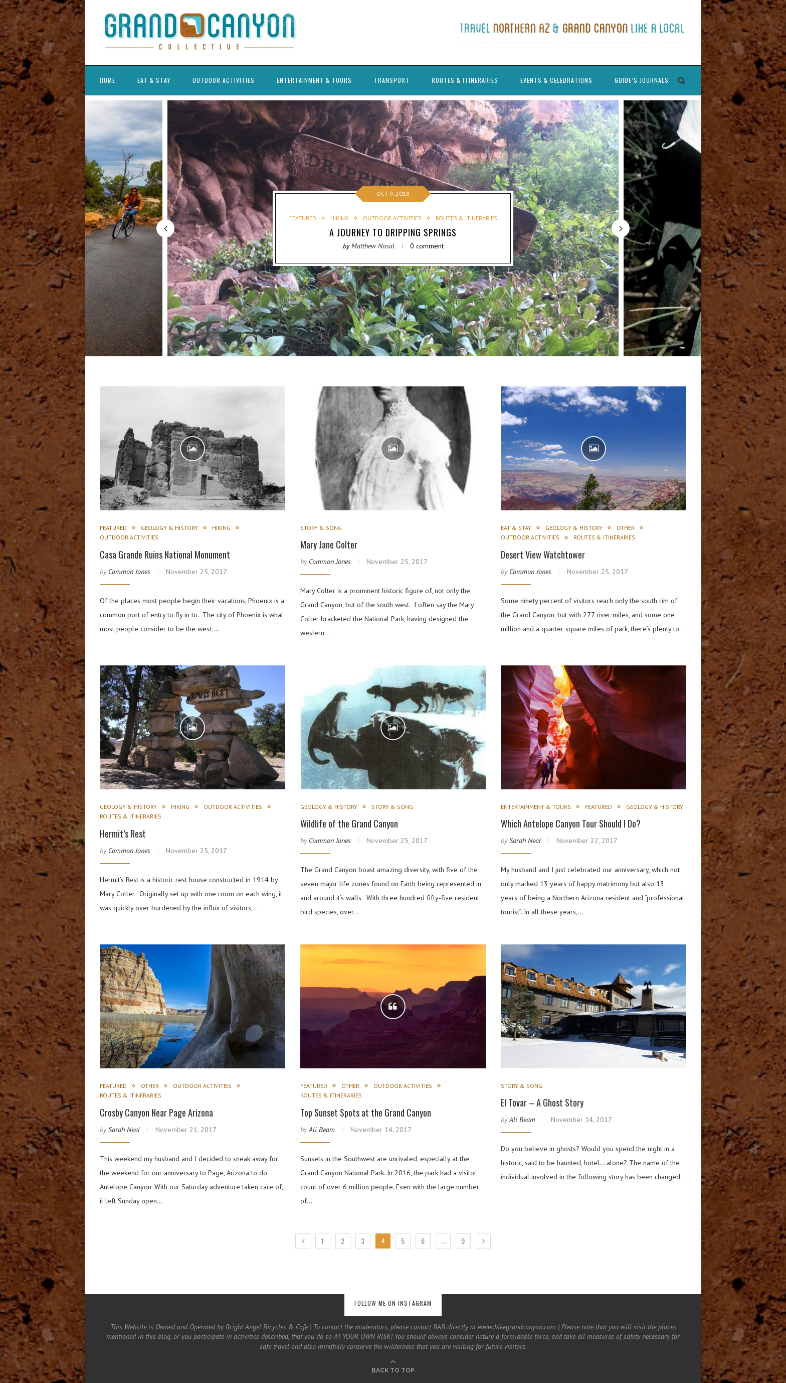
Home (107, 80)
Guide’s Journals (642, 80)
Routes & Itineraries (465, 80)
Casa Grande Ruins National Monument (165, 554)
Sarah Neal (525, 840)
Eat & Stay (153, 80)
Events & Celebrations (556, 80)
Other (626, 527)
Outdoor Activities (223, 80)
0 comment (427, 245)
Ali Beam (322, 1129)
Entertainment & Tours (314, 80)
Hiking (339, 218)
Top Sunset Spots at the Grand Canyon (365, 1112)
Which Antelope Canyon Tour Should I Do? (571, 823)
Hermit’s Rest (123, 833)
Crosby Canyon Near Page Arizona (156, 1112)
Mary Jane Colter (328, 544)
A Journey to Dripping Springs (393, 232)
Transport (392, 80)
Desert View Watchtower (543, 554)
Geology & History (169, 527)
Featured (302, 218)
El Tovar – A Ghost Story (542, 1102)
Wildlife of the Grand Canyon (349, 823)
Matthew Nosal (373, 245)
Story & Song (321, 527)
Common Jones (129, 571)
